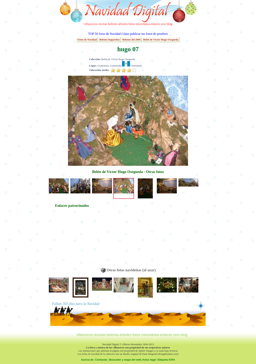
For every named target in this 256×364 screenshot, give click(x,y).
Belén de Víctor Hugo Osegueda (160, 39)
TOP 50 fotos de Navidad (104, 33)
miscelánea (143, 24)
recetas (102, 24)
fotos (131, 24)
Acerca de (87, 359)
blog (169, 24)
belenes (113, 24)
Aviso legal (149, 359)
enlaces (155, 24)
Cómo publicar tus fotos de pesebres (144, 33)
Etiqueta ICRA (166, 359)
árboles (123, 24)
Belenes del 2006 (131, 39)
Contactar (101, 359)
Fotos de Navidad (87, 39)
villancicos (90, 24)
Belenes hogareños (109, 39)
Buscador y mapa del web (125, 359)
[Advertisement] (72, 240)
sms (163, 24)
